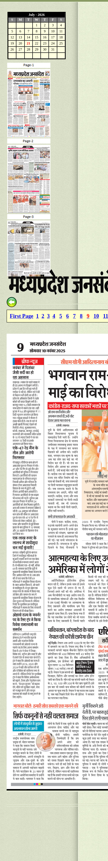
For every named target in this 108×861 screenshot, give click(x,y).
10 (96, 316)
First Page (21, 316)
